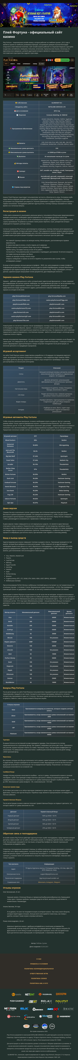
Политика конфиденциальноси (39, 969)
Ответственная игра (39, 974)
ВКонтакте (41, 882)
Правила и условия (39, 964)
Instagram (49, 882)
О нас (39, 959)
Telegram (57, 882)
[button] (5, 5)
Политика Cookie (39, 978)
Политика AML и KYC (39, 983)
